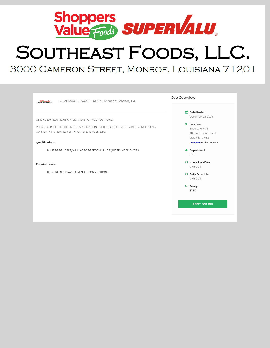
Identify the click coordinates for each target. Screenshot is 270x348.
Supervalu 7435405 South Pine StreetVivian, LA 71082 (203, 133)
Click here (195, 142)
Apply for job (203, 204)
